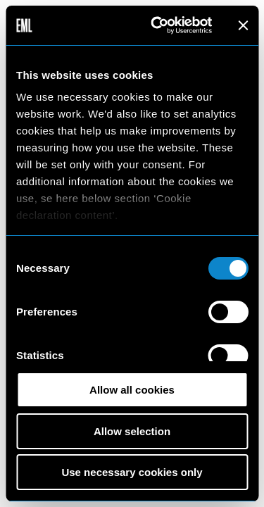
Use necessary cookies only (131, 472)
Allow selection (132, 431)
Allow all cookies (132, 390)
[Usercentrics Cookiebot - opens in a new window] (157, 25)
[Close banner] (243, 25)
